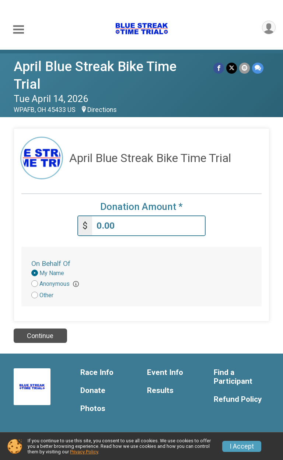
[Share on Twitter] (231, 68)
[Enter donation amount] (148, 226)
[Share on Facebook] (218, 68)
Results (160, 390)
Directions (102, 109)
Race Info (96, 372)
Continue (40, 336)
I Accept (242, 446)
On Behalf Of (50, 263)
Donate (92, 390)
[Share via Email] (244, 68)
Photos (92, 408)
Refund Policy (238, 399)
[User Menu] (269, 27)
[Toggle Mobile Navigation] (18, 29)
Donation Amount (141, 206)
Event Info (165, 372)
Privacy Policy (84, 451)
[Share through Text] (257, 68)
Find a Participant (233, 377)
